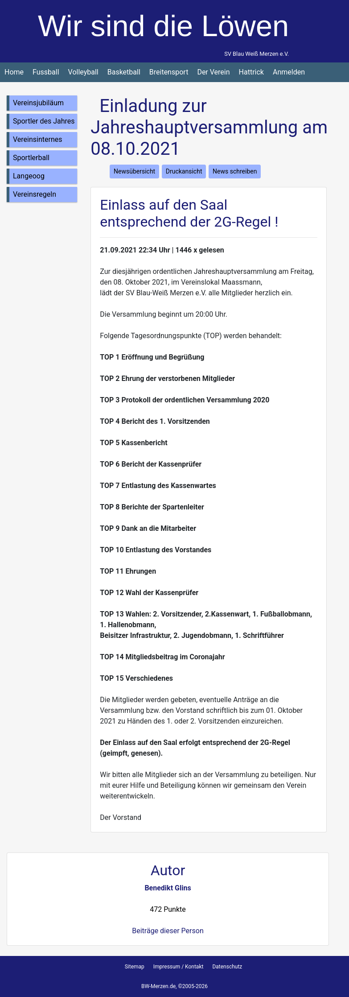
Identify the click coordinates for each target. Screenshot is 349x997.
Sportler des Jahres (44, 121)
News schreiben (235, 171)
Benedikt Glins (167, 888)
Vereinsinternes (37, 139)
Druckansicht (184, 171)
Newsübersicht (134, 171)
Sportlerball (31, 157)
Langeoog (29, 176)
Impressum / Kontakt (178, 967)
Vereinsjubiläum (38, 103)
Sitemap (134, 967)
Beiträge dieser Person (167, 931)
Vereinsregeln (34, 194)
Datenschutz (227, 967)
